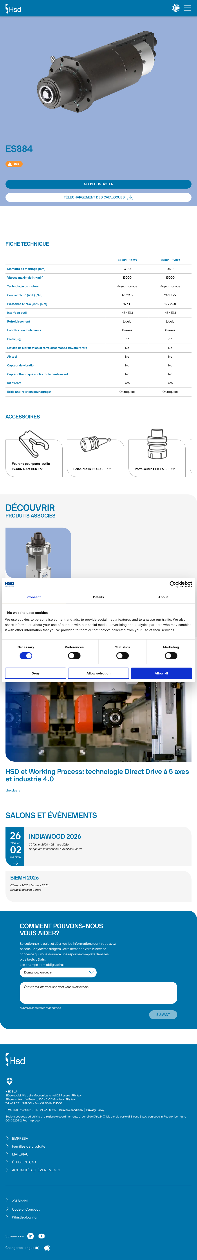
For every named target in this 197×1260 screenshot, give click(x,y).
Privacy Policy (95, 1110)
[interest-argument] (58, 972)
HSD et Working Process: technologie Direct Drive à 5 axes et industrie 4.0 (97, 775)
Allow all (161, 673)
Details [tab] (98, 597)
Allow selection (98, 673)
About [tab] (163, 597)
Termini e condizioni (71, 1110)
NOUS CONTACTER (98, 184)
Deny (36, 673)
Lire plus (13, 790)
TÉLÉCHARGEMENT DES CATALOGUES (98, 197)
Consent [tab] (34, 597)
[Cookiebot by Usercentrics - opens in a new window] (173, 584)
